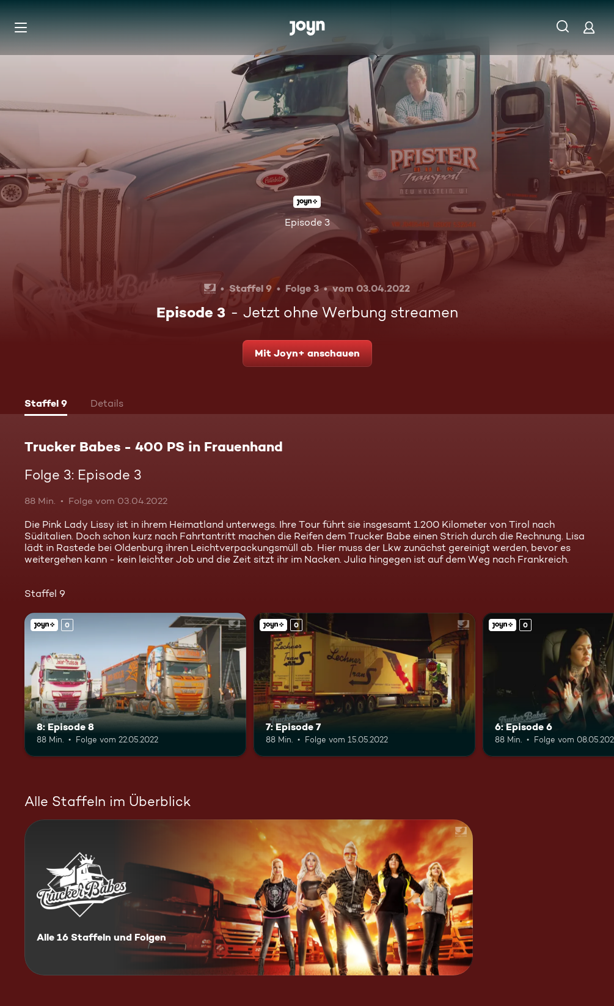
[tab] (46, 405)
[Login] (589, 27)
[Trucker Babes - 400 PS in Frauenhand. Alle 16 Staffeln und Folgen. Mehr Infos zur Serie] (248, 897)
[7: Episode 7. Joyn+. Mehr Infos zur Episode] (364, 685)
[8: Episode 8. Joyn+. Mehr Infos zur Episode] (135, 685)
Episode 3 (307, 222)
